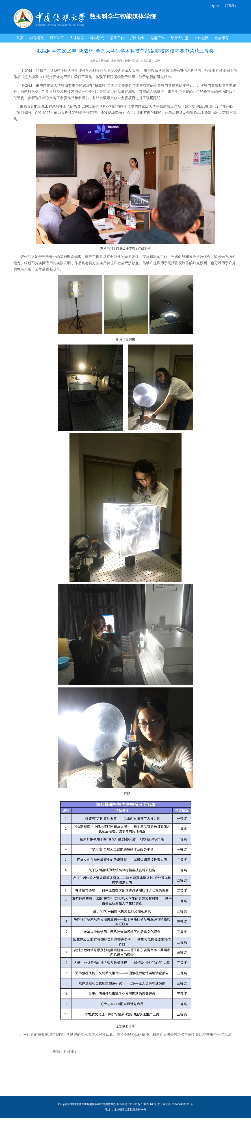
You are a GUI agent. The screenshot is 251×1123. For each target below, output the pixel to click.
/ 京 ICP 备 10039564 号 (142, 1104)
